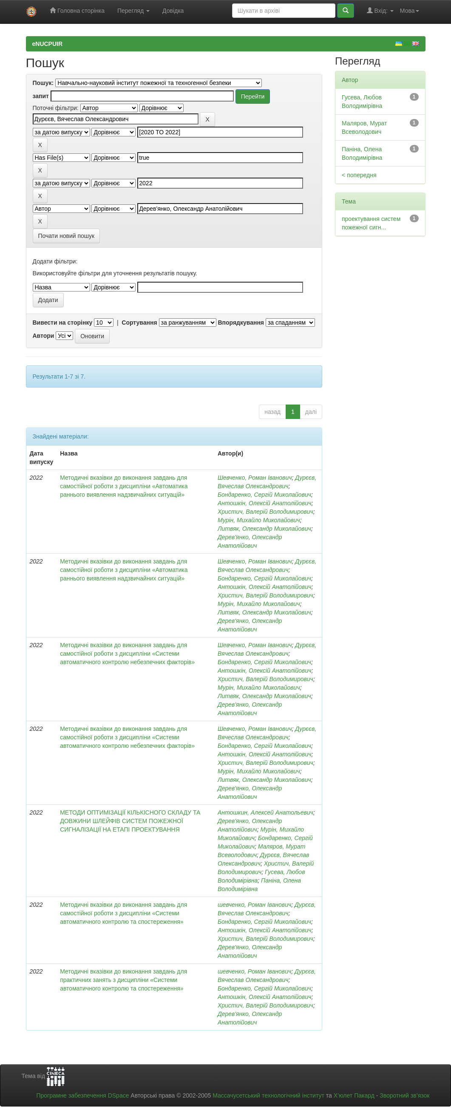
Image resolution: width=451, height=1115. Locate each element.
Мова (409, 10)
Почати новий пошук (66, 235)
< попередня (359, 175)
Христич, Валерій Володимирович (265, 511)
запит (41, 96)
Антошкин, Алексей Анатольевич (265, 812)
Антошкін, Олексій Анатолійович (265, 503)
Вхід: (380, 10)
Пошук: (43, 82)
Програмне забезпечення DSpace (82, 1095)
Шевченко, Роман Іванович (255, 477)
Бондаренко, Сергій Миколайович (264, 494)
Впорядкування (241, 322)
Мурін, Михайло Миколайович (259, 520)
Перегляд (133, 10)
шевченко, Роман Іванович (254, 904)
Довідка (173, 10)
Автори (43, 335)
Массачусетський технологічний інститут (268, 1095)
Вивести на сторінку (63, 322)
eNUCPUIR (47, 43)
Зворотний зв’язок (404, 1095)
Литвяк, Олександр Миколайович (264, 528)
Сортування (139, 322)
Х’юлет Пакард (354, 1095)
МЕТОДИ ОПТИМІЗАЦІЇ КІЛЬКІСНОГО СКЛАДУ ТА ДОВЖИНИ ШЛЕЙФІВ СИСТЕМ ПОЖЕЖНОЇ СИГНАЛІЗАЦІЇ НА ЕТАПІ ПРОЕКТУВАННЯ (130, 821)
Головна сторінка (77, 10)
